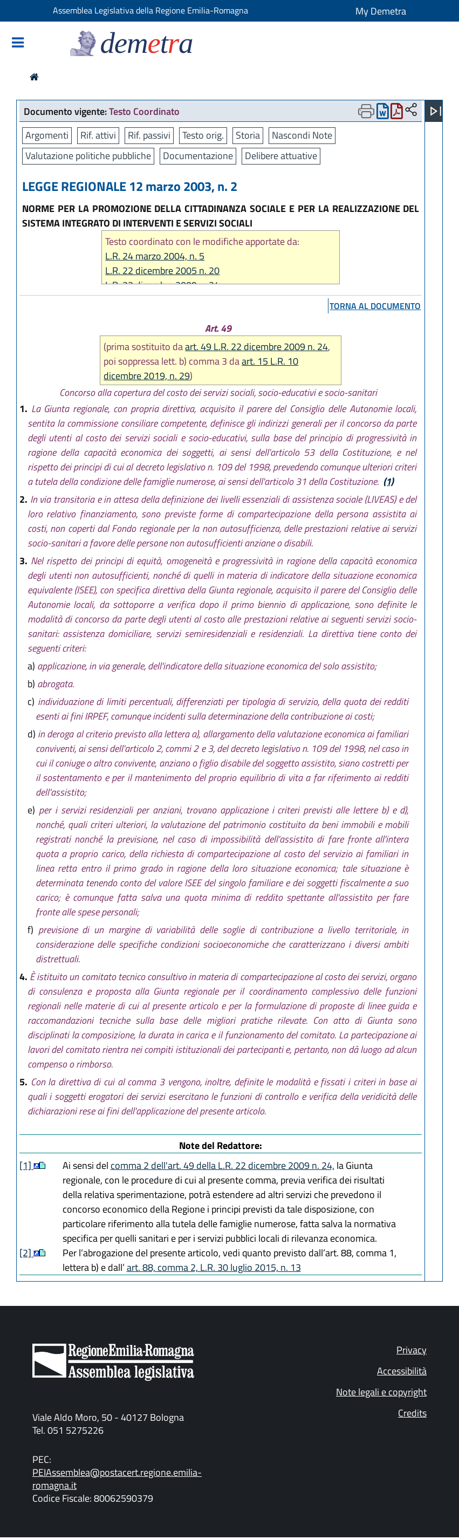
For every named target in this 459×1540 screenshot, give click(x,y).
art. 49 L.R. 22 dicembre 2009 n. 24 (256, 346)
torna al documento (375, 305)
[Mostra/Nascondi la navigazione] (18, 43)
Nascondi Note (302, 135)
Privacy (411, 1350)
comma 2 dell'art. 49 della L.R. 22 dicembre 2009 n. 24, (222, 1165)
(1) (388, 481)
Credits (412, 1413)
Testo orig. (203, 135)
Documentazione (198, 155)
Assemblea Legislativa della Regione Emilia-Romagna (150, 10)
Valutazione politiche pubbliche (88, 155)
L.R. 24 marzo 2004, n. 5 (154, 256)
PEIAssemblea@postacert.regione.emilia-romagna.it (117, 1479)
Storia (248, 135)
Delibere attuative (281, 155)
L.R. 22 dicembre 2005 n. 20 (162, 270)
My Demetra (380, 11)
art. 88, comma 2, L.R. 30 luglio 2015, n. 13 (214, 1267)
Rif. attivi (98, 135)
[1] (26, 1165)
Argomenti (46, 135)
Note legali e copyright (381, 1392)
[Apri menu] (436, 111)
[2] (26, 1252)
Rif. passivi (149, 135)
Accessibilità (402, 1371)
